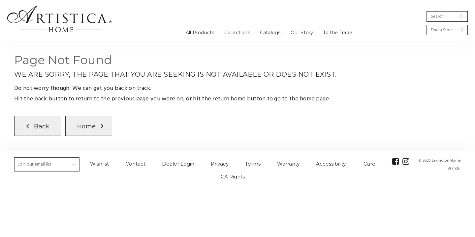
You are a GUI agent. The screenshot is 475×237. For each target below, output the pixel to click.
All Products (200, 33)
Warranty (288, 164)
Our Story (302, 33)
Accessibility (331, 164)
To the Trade (337, 33)
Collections (237, 33)
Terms (253, 164)
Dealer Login (178, 164)
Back (41, 126)
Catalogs (270, 33)
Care (369, 164)
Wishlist (99, 164)
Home (86, 126)
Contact (135, 164)
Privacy (220, 164)
